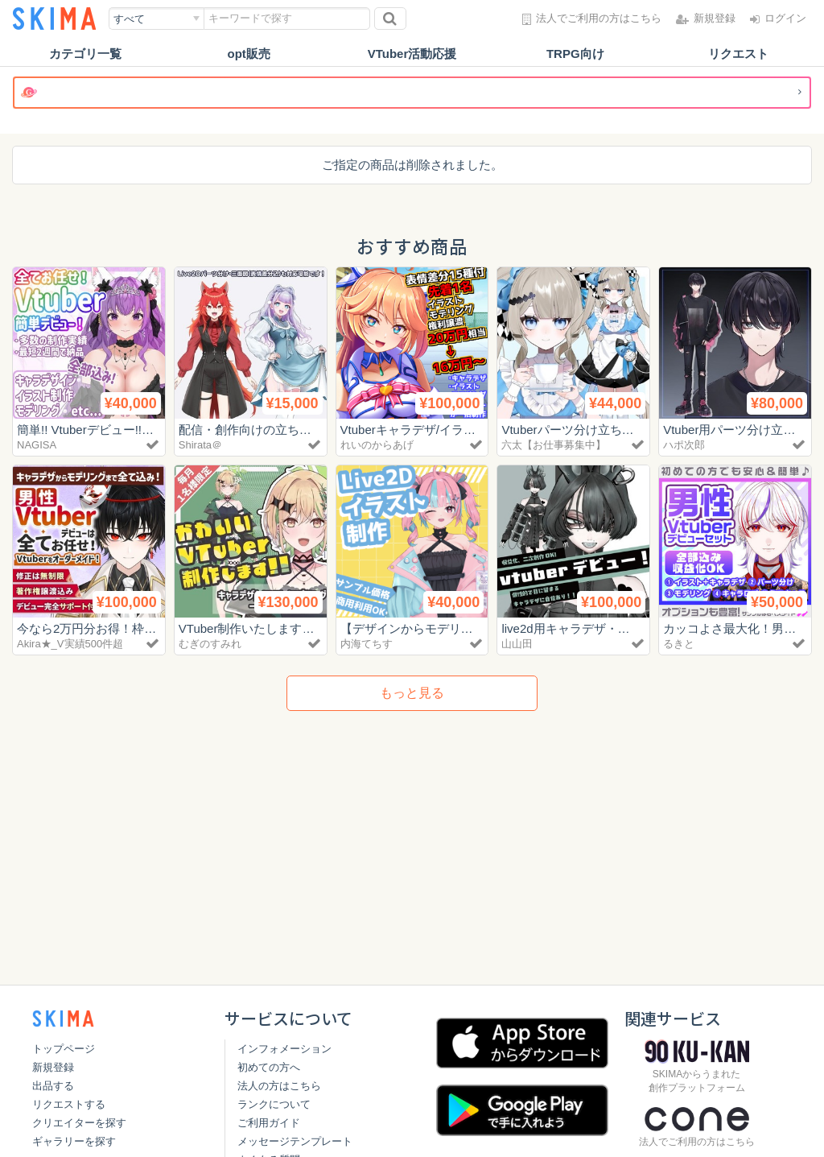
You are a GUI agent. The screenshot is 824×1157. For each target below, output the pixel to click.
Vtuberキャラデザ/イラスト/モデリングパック (464, 429)
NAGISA (36, 445)
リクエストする (68, 1104)
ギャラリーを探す (74, 1141)
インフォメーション (284, 1049)
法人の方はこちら (279, 1086)
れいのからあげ (377, 445)
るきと (678, 644)
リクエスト (738, 53)
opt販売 (249, 53)
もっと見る (412, 693)
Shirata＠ (200, 445)
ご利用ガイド (268, 1123)
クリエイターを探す (79, 1123)
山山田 (517, 644)
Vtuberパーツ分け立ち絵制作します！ (603, 429)
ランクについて (274, 1104)
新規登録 (53, 1067)
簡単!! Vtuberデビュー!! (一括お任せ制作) (127, 429)
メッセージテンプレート (294, 1141)
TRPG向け (575, 53)
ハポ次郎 (684, 445)
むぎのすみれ (210, 644)
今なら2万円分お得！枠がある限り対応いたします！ (159, 628)
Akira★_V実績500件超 (70, 644)
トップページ (63, 1049)
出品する (53, 1086)
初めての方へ (268, 1067)
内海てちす (366, 644)
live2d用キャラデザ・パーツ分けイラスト (613, 628)
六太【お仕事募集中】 (553, 445)
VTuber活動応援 (412, 53)
